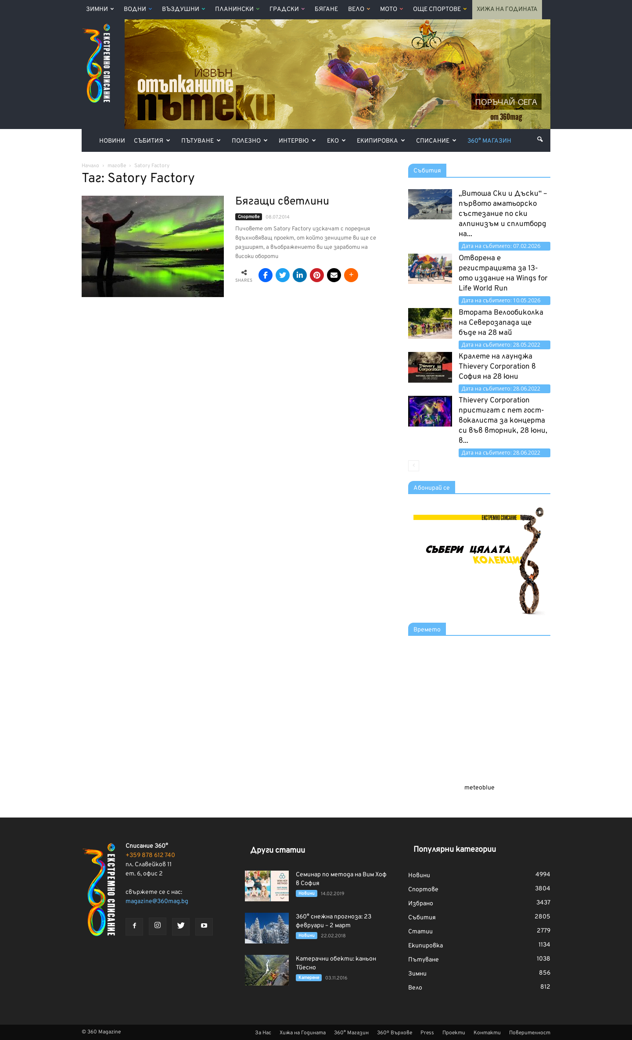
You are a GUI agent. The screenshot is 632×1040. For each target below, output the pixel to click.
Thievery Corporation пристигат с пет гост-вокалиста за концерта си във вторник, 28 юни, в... (503, 421)
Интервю (297, 141)
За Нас (263, 1032)
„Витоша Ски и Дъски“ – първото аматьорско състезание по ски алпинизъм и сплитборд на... (503, 214)
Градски (287, 9)
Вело (359, 9)
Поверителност (529, 1032)
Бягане (326, 9)
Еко (336, 141)
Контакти (487, 1032)
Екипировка (381, 141)
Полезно (250, 141)
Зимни (100, 9)
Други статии (277, 851)
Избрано (420, 903)
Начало (90, 165)
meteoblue (479, 788)
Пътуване (201, 141)
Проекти (453, 1032)
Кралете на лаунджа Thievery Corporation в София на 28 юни (497, 367)
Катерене (308, 978)
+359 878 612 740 (150, 855)
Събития (152, 141)
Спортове (248, 217)
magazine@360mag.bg (157, 901)
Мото (391, 9)
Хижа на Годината (507, 9)
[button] (539, 139)
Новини (112, 141)
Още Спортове (440, 9)
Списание (436, 141)
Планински (237, 9)
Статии (420, 932)
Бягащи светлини (282, 202)
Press (427, 1032)
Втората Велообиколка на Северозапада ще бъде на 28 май (501, 323)
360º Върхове (394, 1032)
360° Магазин (489, 141)
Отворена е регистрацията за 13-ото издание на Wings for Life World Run (503, 274)
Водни (138, 9)
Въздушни (183, 9)
